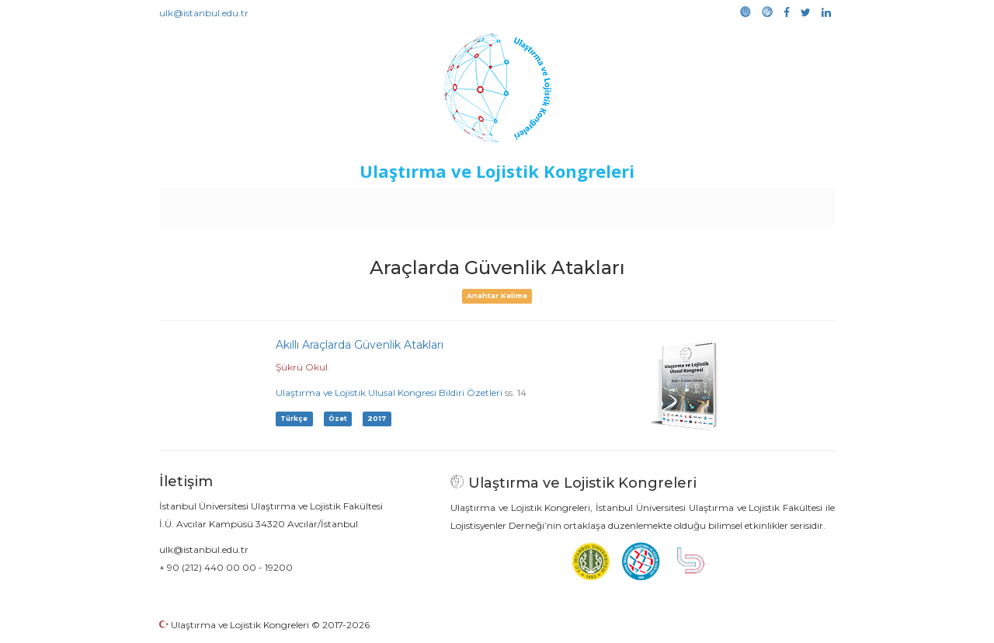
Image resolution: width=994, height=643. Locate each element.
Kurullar (280, 203)
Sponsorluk (604, 203)
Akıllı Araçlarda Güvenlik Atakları (359, 345)
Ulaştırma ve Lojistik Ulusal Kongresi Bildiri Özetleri (389, 392)
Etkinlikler (473, 203)
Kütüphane (675, 203)
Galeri (731, 203)
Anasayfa (224, 203)
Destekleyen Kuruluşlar (373, 203)
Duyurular (536, 203)
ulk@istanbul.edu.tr (203, 13)
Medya (775, 203)
